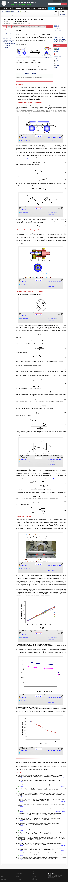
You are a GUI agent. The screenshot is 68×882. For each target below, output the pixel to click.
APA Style (27, 73)
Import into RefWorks (47, 80)
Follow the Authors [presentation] (41, 26)
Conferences (3, 878)
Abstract (5, 29)
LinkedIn (56, 65)
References (6, 47)
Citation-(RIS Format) (59, 37)
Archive (51, 8)
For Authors (17, 8)
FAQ (33, 878)
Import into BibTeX (20, 80)
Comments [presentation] (33, 26)
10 (53, 478)
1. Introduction (6, 31)
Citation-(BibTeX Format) (60, 39)
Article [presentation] (4, 26)
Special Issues (3, 879)
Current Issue (42, 8)
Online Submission (29, 8)
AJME (3, 11)
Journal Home (7, 8)
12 (27, 158)
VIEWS (55, 14)
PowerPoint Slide (23, 137)
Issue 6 (18, 11)
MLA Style (20, 73)
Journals (2, 876)
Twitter (56, 63)
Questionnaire (34, 879)
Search (64, 4)
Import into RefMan (38, 80)
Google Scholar (19, 873)
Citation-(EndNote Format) (60, 41)
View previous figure (52, 212)
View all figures (46, 57)
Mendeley (56, 53)
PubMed (63, 811)
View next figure (51, 140)
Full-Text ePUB (58, 30)
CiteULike (56, 51)
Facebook (56, 60)
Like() (58, 45)
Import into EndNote (29, 80)
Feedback (34, 876)
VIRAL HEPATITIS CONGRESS (22, 878)
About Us (59, 8)
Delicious (56, 58)
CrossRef (63, 777)
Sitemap (33, 875)
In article (20, 777)
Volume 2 (13, 11)
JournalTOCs (18, 879)
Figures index (38, 136)
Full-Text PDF (57, 28)
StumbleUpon (57, 56)
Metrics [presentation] (9, 26)
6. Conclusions (7, 45)
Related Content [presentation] (15, 26)
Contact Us (34, 873)
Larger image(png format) (24, 140)
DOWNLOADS (62, 14)
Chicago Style (34, 73)
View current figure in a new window (55, 137)
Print (55, 67)
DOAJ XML (57, 32)
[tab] (4, 27)
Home (2, 873)
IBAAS (17, 876)
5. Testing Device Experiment (9, 43)
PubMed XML (57, 35)
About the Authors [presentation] (25, 26)
